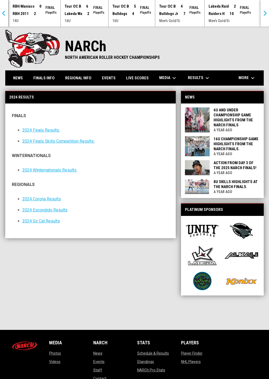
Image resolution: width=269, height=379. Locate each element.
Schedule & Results (153, 353)
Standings (145, 362)
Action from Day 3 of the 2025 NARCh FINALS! (235, 165)
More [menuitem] (247, 78)
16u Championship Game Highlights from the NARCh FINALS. (236, 144)
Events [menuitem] (109, 78)
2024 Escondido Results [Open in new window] (45, 209)
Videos (54, 362)
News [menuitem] (18, 78)
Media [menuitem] (168, 78)
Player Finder (192, 353)
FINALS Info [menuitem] (44, 78)
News (97, 353)
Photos (55, 353)
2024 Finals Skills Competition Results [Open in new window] (58, 141)
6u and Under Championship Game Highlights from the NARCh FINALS (233, 117)
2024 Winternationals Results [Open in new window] (49, 170)
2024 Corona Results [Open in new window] (41, 198)
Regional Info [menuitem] (78, 78)
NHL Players (191, 362)
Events (99, 362)
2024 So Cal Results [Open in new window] (41, 221)
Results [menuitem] (199, 78)
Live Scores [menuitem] (137, 78)
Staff (97, 370)
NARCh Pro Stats (151, 370)
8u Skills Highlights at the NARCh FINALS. (236, 184)
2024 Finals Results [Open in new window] (41, 130)
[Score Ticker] (134, 13)
